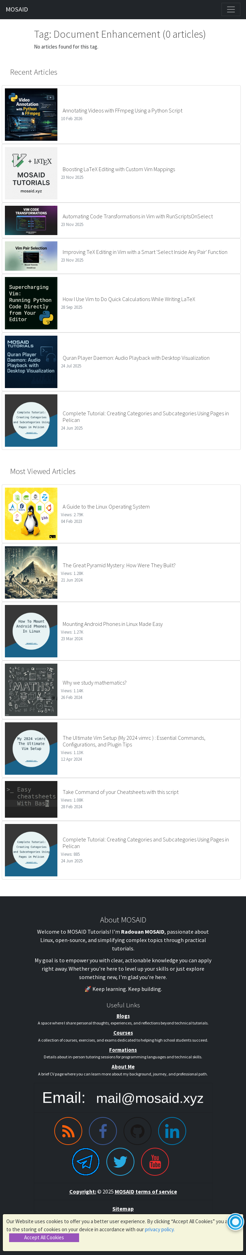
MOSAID (17, 9)
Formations (123, 1049)
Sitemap (123, 1208)
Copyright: (82, 1191)
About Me (123, 1066)
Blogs (123, 1016)
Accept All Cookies (44, 1237)
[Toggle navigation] (231, 9)
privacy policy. (160, 1229)
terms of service (156, 1191)
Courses (123, 1032)
